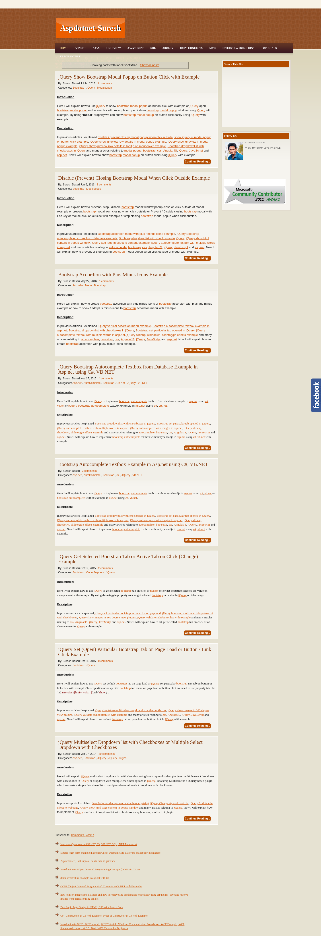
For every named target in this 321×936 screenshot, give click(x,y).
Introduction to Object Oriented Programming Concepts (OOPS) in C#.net (100, 869)
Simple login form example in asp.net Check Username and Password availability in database (110, 852)
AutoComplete (92, 383)
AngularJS (170, 150)
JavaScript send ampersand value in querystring (120, 803)
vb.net (60, 405)
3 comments (104, 83)
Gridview (113, 48)
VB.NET (143, 383)
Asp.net (77, 383)
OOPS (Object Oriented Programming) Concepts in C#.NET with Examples (101, 886)
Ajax (96, 48)
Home (64, 48)
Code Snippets (95, 572)
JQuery (168, 48)
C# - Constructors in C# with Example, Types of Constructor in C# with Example (104, 915)
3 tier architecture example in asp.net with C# (84, 878)
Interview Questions (238, 48)
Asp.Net (80, 48)
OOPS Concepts (191, 48)
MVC (212, 48)
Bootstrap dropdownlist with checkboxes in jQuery (151, 238)
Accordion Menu (82, 285)
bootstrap (123, 106)
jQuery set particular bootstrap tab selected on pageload (127, 613)
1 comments (106, 281)
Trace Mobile (70, 56)
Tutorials (269, 48)
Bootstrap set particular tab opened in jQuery (165, 330)
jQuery (100, 106)
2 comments (89, 470)
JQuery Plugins (117, 758)
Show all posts (149, 65)
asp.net (62, 155)
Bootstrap (79, 87)
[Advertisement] (210, 28)
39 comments (107, 753)
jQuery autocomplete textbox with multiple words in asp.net (93, 428)
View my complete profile (263, 148)
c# (206, 401)
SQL (153, 48)
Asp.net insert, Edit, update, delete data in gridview (87, 861)
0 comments (105, 661)
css (159, 150)
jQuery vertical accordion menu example (124, 326)
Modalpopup (104, 87)
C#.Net (121, 383)
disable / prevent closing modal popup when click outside (135, 137)
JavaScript (136, 48)
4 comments (106, 378)
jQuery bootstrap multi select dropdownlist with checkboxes (130, 710)
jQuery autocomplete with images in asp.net (156, 428)
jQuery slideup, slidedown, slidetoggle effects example (162, 335)
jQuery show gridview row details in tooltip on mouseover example (122, 146)
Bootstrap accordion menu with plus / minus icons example (136, 233)
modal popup (138, 106)
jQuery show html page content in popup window (109, 807)
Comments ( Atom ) (82, 835)
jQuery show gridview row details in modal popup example (128, 141)
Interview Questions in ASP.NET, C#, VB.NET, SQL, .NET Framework (98, 844)
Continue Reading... (197, 161)
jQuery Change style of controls (169, 803)
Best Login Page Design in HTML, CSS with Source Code (91, 907)
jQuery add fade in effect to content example (120, 242)
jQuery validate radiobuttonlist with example (164, 617)
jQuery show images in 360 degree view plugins (107, 617)
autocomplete (118, 247)
